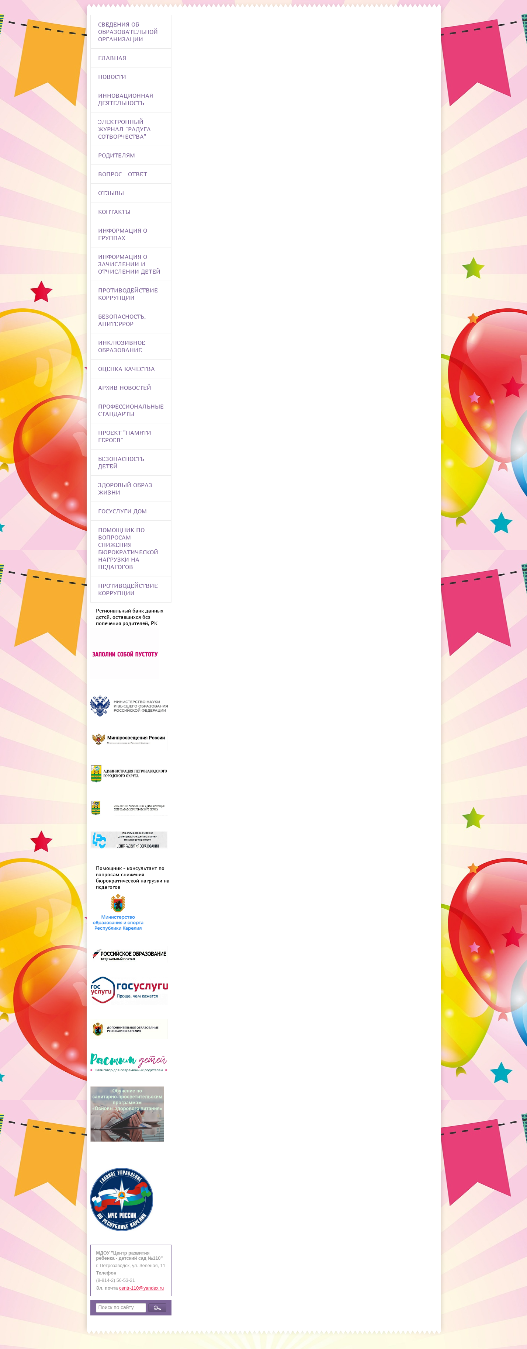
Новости (112, 76)
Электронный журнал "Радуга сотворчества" (124, 129)
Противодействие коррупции (128, 294)
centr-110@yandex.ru (141, 1288)
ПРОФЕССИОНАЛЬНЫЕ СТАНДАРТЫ (131, 410)
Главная (112, 58)
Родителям (116, 155)
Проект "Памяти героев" (124, 436)
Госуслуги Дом (122, 511)
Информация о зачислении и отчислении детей (129, 264)
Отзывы (111, 193)
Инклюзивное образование (121, 346)
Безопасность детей (121, 462)
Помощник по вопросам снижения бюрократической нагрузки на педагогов (128, 548)
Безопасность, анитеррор (122, 320)
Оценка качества (126, 368)
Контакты (114, 211)
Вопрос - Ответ (122, 174)
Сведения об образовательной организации (128, 32)
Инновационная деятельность (125, 99)
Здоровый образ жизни (125, 488)
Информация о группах (122, 234)
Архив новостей (124, 387)
